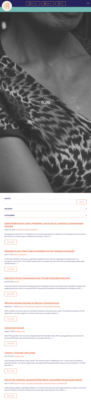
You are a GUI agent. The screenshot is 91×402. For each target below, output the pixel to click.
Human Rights (37, 383)
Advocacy (16, 282)
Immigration (19, 230)
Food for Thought (26, 383)
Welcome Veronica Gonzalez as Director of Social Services (31, 303)
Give (60, 3)
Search (7, 198)
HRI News (57, 306)
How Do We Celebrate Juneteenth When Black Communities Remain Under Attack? (43, 380)
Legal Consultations (31, 230)
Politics (54, 383)
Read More (10, 242)
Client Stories (39, 306)
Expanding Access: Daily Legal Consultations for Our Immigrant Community (39, 251)
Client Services (29, 306)
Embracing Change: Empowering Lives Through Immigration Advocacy (37, 278)
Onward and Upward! (14, 328)
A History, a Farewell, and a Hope (19, 353)
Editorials (17, 383)
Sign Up (47, 3)
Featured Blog (48, 306)
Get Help (33, 3)
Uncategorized (20, 331)
